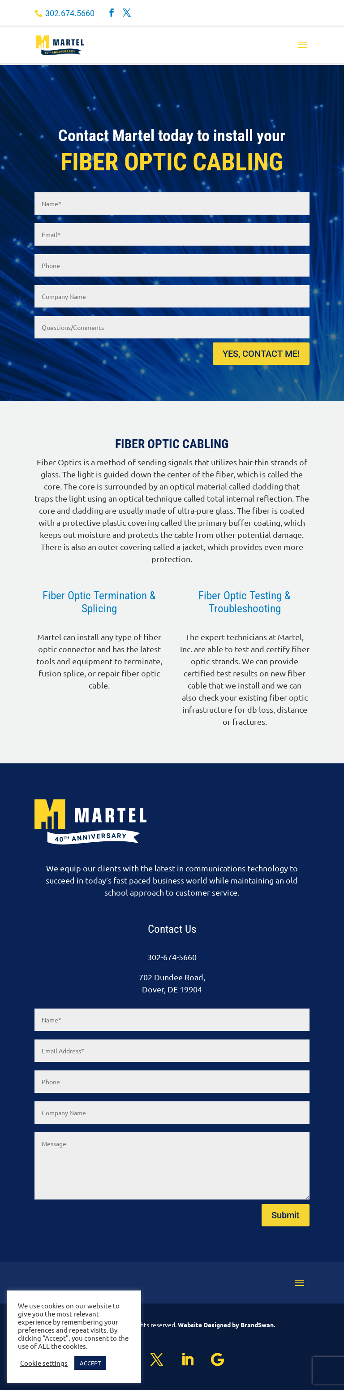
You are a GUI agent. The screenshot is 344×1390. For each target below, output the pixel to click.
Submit (285, 1215)
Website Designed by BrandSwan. (226, 1325)
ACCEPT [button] (90, 1363)
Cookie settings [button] (44, 1363)
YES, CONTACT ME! (261, 353)
